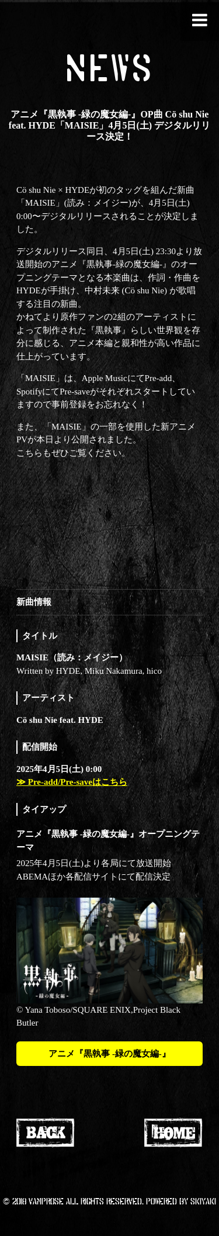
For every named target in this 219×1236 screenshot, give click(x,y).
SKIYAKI (203, 1201)
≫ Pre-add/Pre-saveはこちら (71, 782)
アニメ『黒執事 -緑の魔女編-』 (109, 1053)
